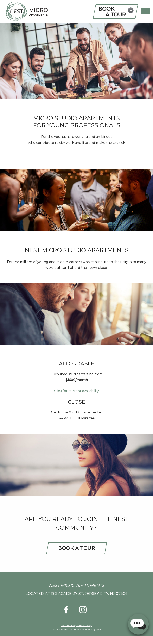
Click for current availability (76, 391)
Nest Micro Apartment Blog (76, 625)
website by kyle (92, 629)
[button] (138, 622)
